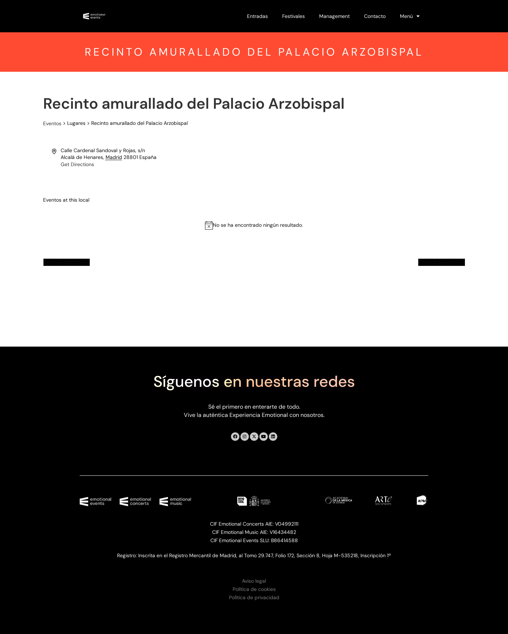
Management (334, 16)
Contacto (375, 16)
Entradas (257, 16)
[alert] (258, 225)
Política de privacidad (254, 597)
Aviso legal (254, 581)
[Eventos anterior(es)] (66, 262)
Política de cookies (254, 589)
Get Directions (77, 164)
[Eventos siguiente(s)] (441, 262)
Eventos (52, 123)
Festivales (293, 16)
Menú (410, 16)
